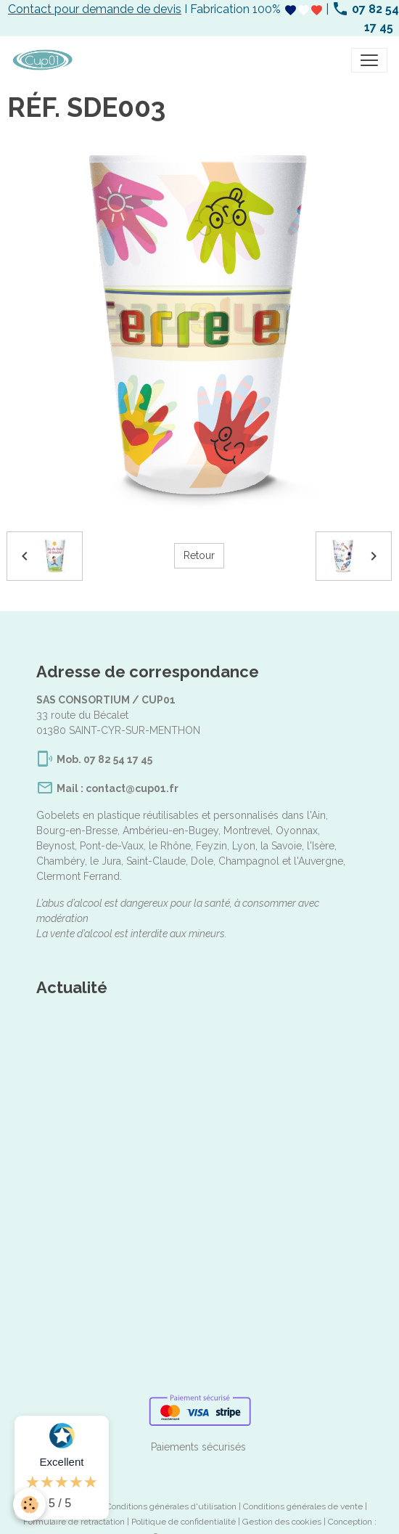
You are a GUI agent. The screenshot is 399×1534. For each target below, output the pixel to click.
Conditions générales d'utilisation (171, 1506)
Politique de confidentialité (183, 1522)
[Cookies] (29, 1504)
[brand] (45, 60)
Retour (199, 555)
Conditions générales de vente (303, 1506)
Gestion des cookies (281, 1522)
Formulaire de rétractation (74, 1522)
